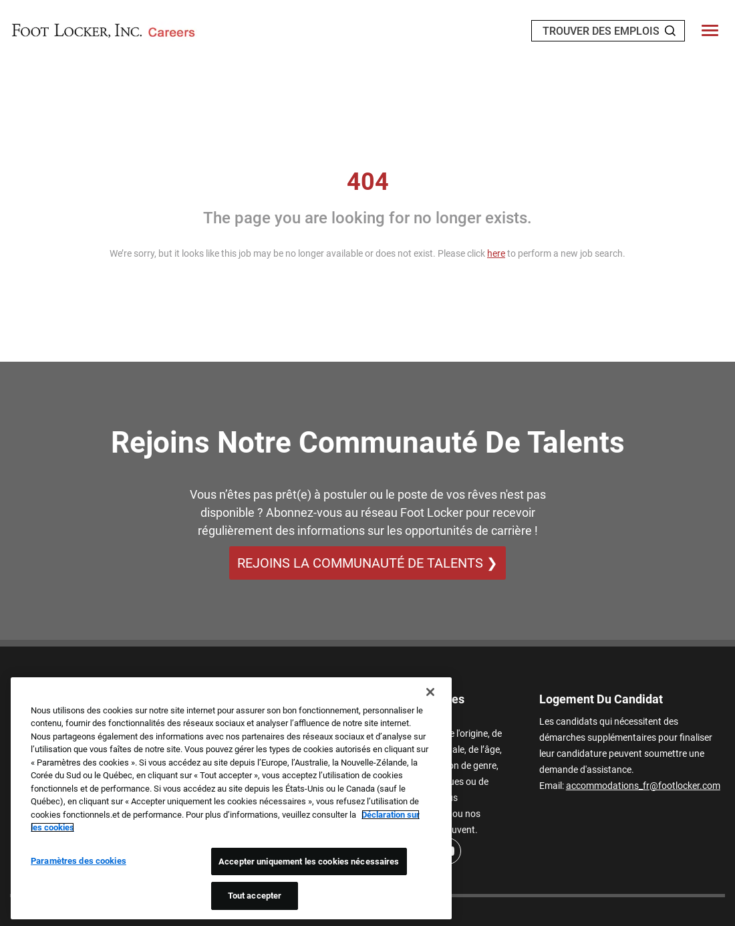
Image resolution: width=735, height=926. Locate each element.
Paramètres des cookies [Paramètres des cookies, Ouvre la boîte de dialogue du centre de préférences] (78, 861)
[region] (231, 798)
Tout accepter (255, 896)
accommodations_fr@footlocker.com (643, 785)
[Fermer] (430, 692)
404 (368, 182)
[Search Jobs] (670, 30)
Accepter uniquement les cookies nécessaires (309, 861)
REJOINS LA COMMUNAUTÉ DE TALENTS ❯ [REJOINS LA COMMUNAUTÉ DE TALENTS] (367, 563)
